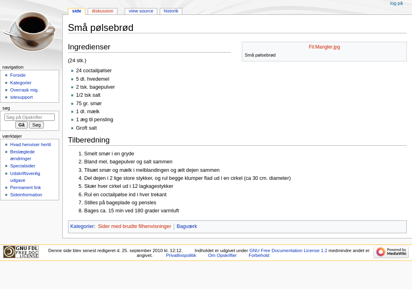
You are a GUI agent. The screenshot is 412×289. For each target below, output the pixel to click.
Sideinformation (26, 194)
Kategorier (82, 226)
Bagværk (187, 226)
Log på (396, 3)
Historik (171, 10)
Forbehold (259, 255)
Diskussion (102, 10)
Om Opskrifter (222, 255)
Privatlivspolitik (181, 255)
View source (141, 10)
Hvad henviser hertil (30, 144)
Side (76, 10)
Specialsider (22, 165)
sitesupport (21, 97)
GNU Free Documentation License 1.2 (288, 250)
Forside (17, 75)
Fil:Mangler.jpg (324, 47)
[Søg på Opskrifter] (29, 117)
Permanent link (25, 187)
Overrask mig (23, 90)
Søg (6, 108)
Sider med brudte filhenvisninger (134, 226)
